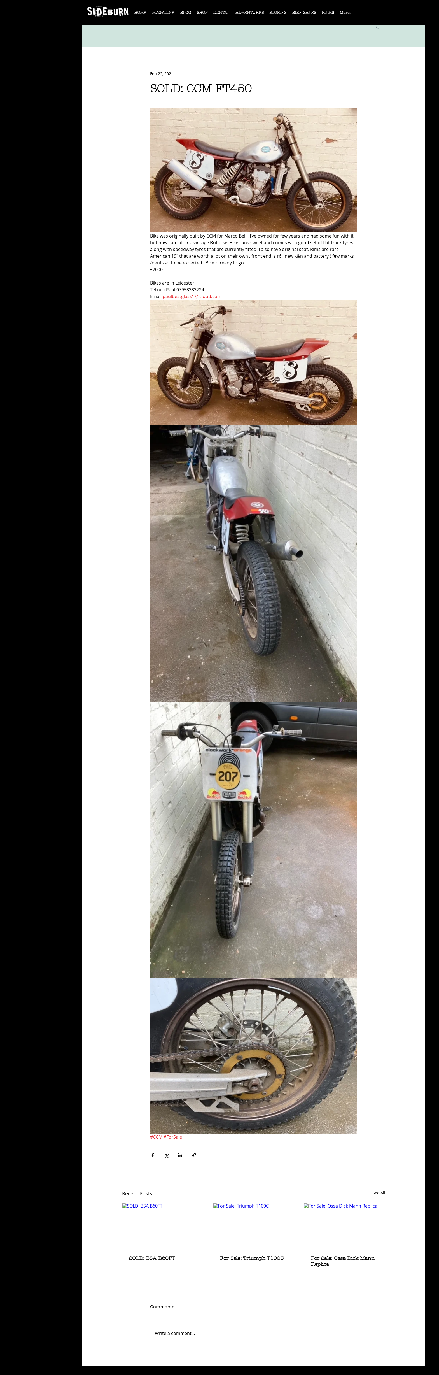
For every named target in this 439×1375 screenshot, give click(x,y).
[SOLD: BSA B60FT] (162, 1226)
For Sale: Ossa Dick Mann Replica (343, 1261)
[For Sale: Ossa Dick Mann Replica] (344, 1226)
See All (379, 1192)
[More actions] (354, 73)
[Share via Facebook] (152, 1155)
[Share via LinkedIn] (180, 1155)
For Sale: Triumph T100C (252, 1258)
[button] (163, 14)
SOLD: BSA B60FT (152, 1258)
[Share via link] (194, 1155)
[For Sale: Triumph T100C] (253, 1226)
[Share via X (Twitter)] (166, 1155)
